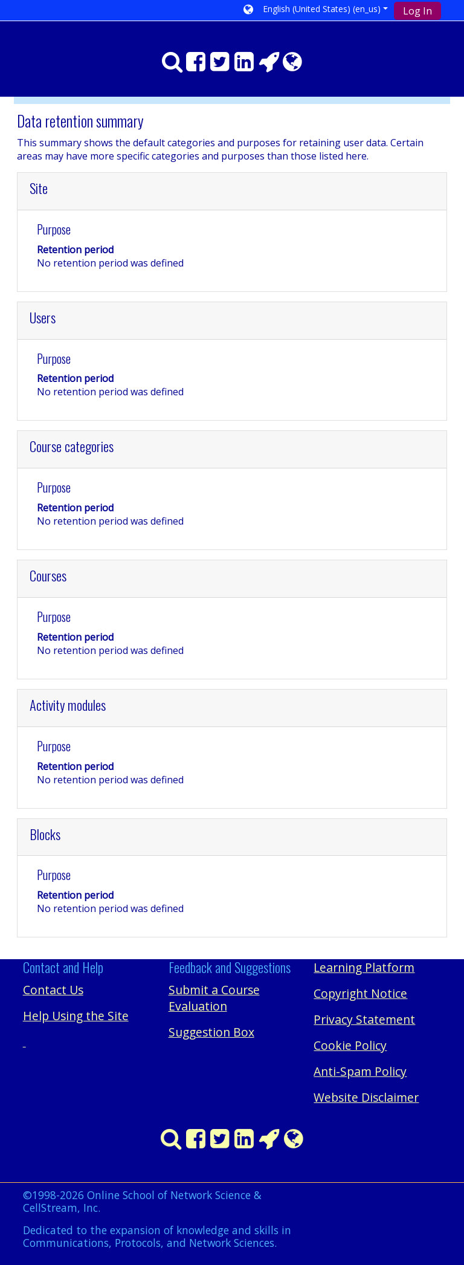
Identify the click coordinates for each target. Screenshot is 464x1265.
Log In (417, 11)
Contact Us (53, 990)
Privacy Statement (364, 1019)
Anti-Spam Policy (360, 1071)
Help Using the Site (76, 1016)
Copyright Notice (360, 993)
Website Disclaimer (366, 1097)
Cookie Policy (350, 1045)
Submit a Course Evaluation (214, 998)
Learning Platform (364, 967)
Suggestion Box (211, 1032)
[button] (315, 10)
